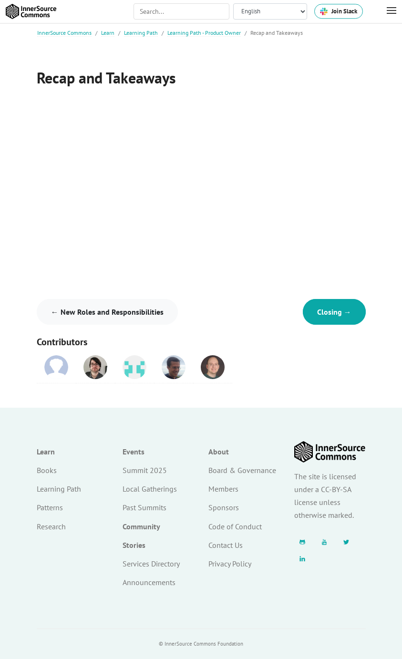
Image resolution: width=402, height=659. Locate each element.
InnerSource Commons (64, 32)
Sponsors (223, 507)
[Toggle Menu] (386, 11)
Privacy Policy (229, 563)
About (218, 451)
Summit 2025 (145, 470)
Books (47, 470)
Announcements (149, 582)
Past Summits (144, 507)
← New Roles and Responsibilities (107, 312)
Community (141, 526)
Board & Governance (242, 470)
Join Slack (338, 11)
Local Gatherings (150, 489)
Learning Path (141, 32)
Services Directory (151, 563)
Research (51, 526)
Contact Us (225, 545)
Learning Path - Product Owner (204, 32)
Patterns (50, 507)
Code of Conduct (235, 526)
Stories (134, 545)
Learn (107, 32)
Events (133, 451)
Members (223, 489)
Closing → (334, 312)
